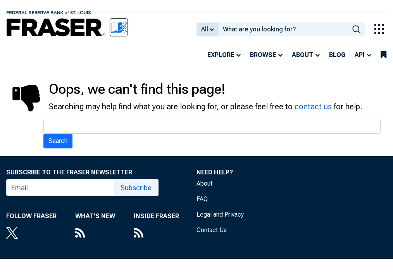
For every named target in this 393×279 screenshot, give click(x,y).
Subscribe (136, 188)
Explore (220, 55)
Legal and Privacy (220, 214)
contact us (313, 106)
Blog (337, 55)
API (360, 55)
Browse (263, 55)
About (302, 55)
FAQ (202, 199)
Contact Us (211, 230)
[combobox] (283, 29)
